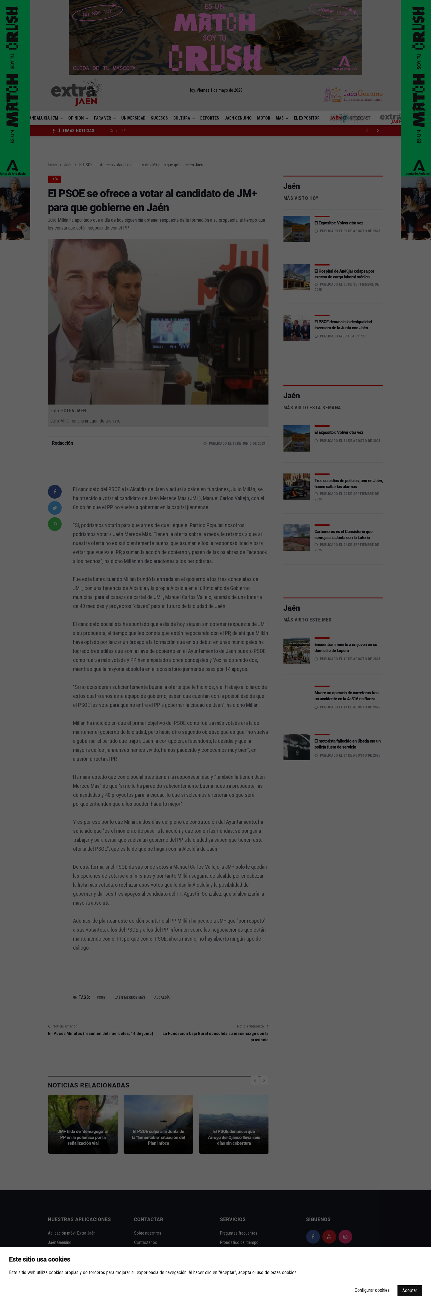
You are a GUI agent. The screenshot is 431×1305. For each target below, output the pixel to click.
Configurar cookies (372, 1290)
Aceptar (409, 1290)
